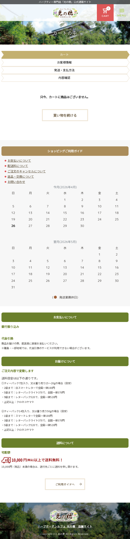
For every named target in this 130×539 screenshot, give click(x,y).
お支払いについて (19, 160)
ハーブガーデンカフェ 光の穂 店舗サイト (65, 526)
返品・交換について (21, 176)
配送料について (18, 166)
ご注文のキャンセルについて (27, 171)
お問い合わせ (16, 182)
